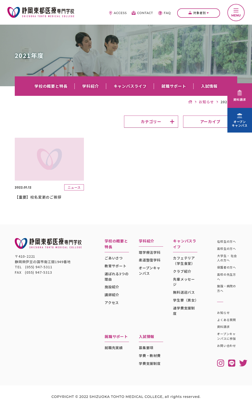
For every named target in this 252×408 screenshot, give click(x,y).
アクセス (112, 302)
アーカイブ (210, 121)
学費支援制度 (150, 363)
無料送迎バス (184, 292)
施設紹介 (112, 286)
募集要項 (146, 347)
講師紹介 (112, 294)
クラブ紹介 (182, 271)
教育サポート (115, 265)
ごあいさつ (114, 257)
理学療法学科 (150, 252)
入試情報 (209, 86)
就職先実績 (114, 347)
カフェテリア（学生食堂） (184, 260)
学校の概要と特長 (50, 86)
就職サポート (173, 86)
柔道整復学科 (150, 259)
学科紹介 (90, 86)
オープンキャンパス (149, 270)
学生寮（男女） (185, 300)
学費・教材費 (150, 355)
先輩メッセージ (184, 282)
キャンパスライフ (130, 86)
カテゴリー (151, 121)
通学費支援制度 (184, 311)
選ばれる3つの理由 (117, 276)
